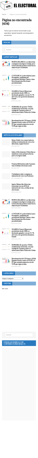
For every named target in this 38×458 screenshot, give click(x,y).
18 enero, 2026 (17, 101)
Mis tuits (5, 288)
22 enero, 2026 (17, 70)
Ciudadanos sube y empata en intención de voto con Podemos (22, 175)
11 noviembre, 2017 (18, 178)
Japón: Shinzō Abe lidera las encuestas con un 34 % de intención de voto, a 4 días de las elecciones (23, 187)
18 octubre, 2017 (17, 192)
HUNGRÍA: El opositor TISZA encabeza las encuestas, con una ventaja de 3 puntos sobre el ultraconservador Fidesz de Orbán (23, 109)
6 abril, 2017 (16, 168)
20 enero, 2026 (17, 85)
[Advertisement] (19, 311)
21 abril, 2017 (16, 146)
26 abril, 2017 (16, 158)
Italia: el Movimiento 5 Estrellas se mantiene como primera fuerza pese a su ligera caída (23, 154)
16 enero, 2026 (16, 128)
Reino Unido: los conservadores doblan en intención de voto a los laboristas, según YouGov (23, 142)
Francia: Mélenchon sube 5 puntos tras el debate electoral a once (23, 165)
